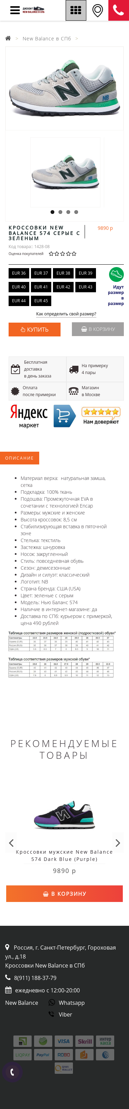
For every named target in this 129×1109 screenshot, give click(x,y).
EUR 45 (41, 301)
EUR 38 (63, 273)
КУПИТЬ (38, 329)
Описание (19, 458)
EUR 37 (41, 273)
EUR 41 (41, 287)
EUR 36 (19, 273)
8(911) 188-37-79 (35, 978)
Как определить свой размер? (66, 314)
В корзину (98, 329)
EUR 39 (86, 273)
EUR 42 (63, 287)
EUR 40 (19, 287)
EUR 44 (19, 301)
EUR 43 (86, 287)
